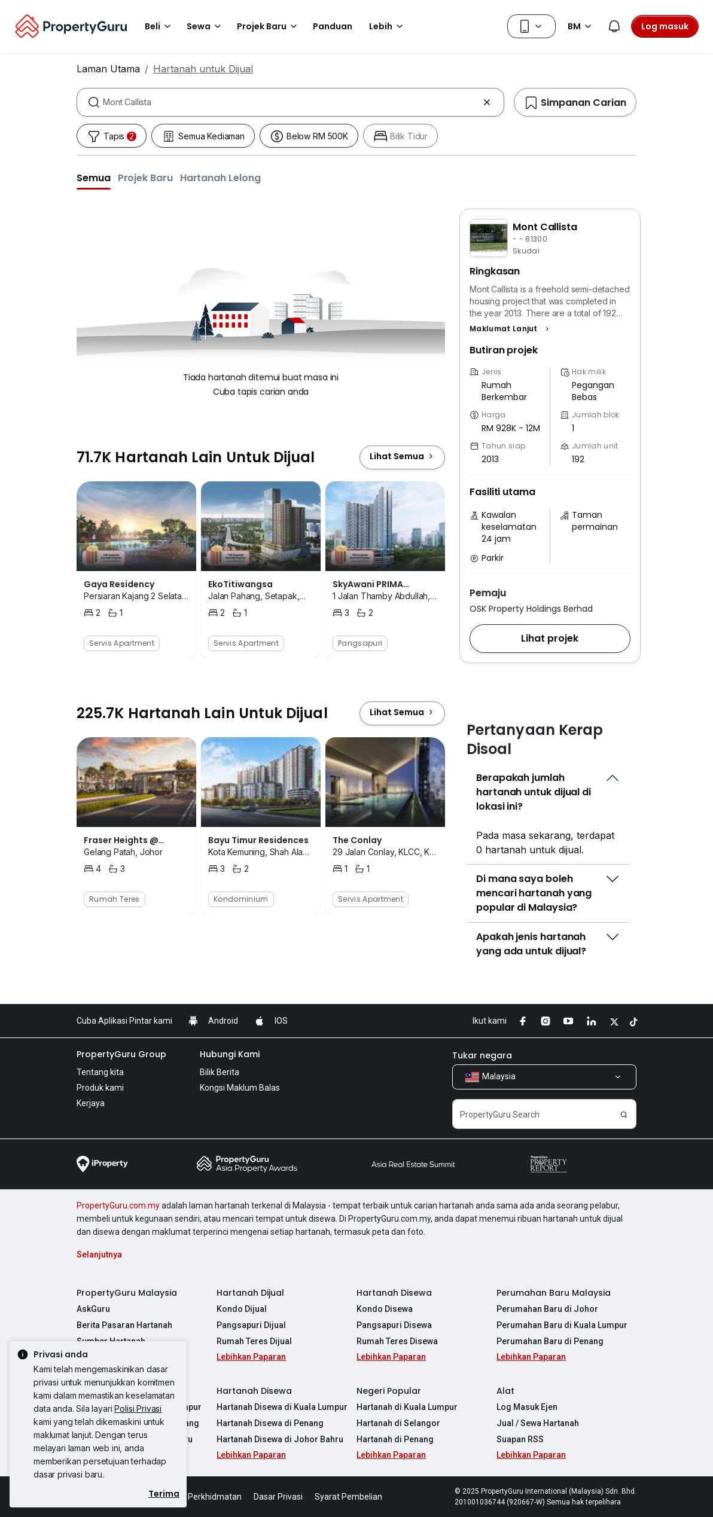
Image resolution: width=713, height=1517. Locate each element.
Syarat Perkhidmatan (201, 1496)
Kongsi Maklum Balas (240, 1087)
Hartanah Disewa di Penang (270, 1423)
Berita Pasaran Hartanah (124, 1325)
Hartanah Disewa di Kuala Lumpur (282, 1407)
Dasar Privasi (278, 1496)
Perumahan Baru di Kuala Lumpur (561, 1325)
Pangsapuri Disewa (394, 1325)
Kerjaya (91, 1103)
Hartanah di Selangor (398, 1423)
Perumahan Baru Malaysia (553, 1293)
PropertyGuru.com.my (118, 1205)
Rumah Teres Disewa (397, 1341)
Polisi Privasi (138, 1408)
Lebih (388, 26)
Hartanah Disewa (394, 1293)
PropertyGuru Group (121, 1054)
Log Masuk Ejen (526, 1407)
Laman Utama (108, 69)
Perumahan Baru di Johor (547, 1309)
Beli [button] (160, 26)
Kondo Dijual (242, 1309)
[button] (94, 178)
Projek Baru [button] (269, 26)
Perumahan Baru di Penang (550, 1341)
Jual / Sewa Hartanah (537, 1423)
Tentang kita (100, 1072)
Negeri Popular (388, 1391)
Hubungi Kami (230, 1054)
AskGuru (93, 1309)
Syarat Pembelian (348, 1496)
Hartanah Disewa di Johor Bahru (280, 1439)
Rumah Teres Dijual (254, 1341)
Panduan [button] (332, 26)
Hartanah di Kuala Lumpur (407, 1407)
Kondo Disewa (384, 1309)
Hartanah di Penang (395, 1439)
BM (581, 26)
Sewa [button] (206, 26)
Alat (505, 1391)
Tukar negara (482, 1055)
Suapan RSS (520, 1439)
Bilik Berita (219, 1072)
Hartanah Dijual (250, 1293)
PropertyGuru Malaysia (127, 1293)
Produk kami (100, 1087)
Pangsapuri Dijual (251, 1325)
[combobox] (290, 102)
